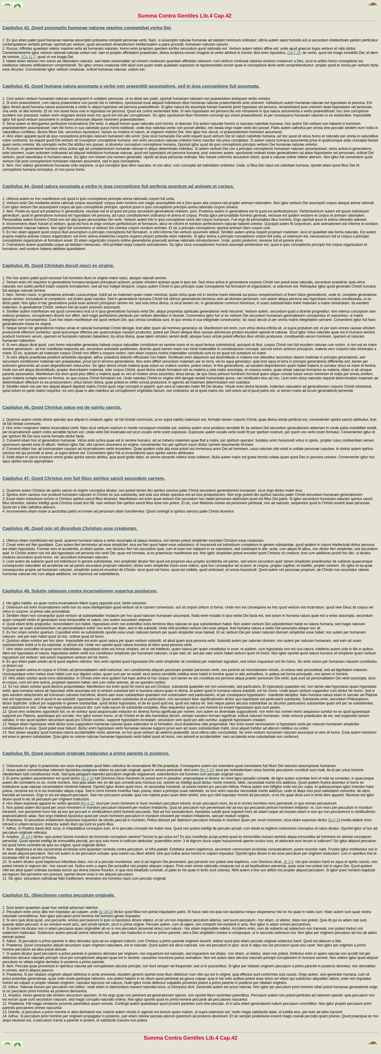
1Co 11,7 (28, 57)
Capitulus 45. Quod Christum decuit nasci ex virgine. (58, 265)
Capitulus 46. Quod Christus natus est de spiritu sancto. (61, 407)
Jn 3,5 (288, 862)
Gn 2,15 (87, 778)
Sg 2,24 (334, 820)
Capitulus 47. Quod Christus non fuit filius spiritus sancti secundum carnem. (83, 478)
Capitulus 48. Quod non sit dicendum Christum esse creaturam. (69, 528)
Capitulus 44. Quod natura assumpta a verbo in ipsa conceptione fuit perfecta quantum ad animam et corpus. (118, 186)
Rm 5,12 (87, 803)
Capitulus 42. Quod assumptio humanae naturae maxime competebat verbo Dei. (87, 27)
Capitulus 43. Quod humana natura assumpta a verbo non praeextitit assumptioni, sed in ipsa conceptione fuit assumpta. (131, 86)
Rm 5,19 (206, 770)
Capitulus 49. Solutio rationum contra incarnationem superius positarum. (79, 590)
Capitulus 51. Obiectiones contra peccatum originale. (58, 895)
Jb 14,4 (26, 837)
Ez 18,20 (106, 912)
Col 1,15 (294, 53)
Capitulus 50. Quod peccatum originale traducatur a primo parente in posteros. (86, 753)
